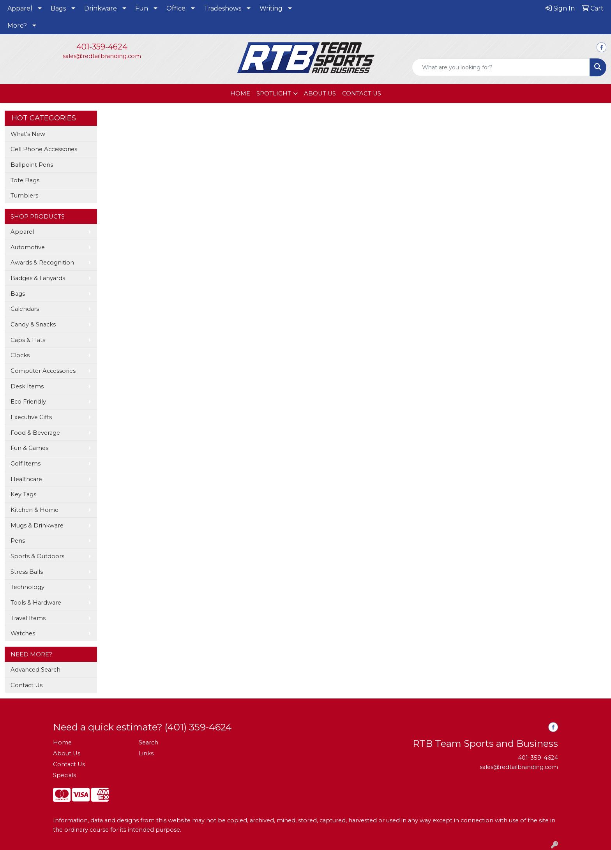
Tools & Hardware (36, 602)
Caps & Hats (28, 340)
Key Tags (23, 494)
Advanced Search (35, 669)
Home (62, 742)
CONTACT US (361, 93)
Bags (58, 8)
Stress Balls (27, 571)
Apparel (19, 8)
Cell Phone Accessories (44, 149)
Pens (18, 540)
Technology (27, 587)
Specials (64, 775)
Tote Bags (25, 180)
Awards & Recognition (42, 262)
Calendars (25, 308)
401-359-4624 (101, 46)
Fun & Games (29, 447)
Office (175, 8)
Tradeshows (222, 8)
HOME (240, 93)
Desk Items (27, 386)
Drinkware (100, 8)
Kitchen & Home (34, 509)
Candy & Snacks (33, 324)
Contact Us (26, 685)
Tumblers (24, 195)
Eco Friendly (28, 401)
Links (146, 753)
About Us (66, 753)
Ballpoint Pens (32, 164)
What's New (28, 134)
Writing (271, 8)
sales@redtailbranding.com (102, 56)
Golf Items (26, 463)
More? (17, 25)
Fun (141, 8)
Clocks (20, 355)
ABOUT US (320, 93)
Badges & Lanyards (38, 278)
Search (148, 742)
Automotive (28, 247)
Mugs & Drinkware (37, 525)
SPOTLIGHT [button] (273, 93)
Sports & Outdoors (37, 556)
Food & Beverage (35, 432)
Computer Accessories (43, 370)
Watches (23, 633)
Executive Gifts (31, 417)
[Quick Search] (501, 67)
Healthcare (26, 479)
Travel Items (28, 618)
